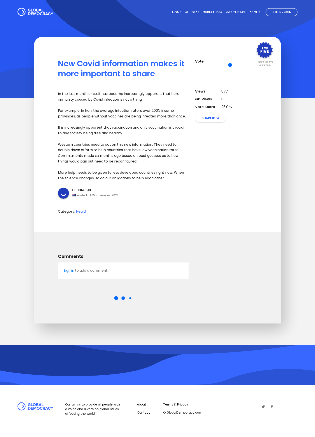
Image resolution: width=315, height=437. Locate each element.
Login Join (281, 12)
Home (176, 12)
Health (81, 211)
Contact (143, 412)
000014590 (81, 190)
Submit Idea (212, 12)
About (254, 12)
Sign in (68, 270)
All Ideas (192, 12)
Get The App (235, 12)
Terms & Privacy (175, 404)
